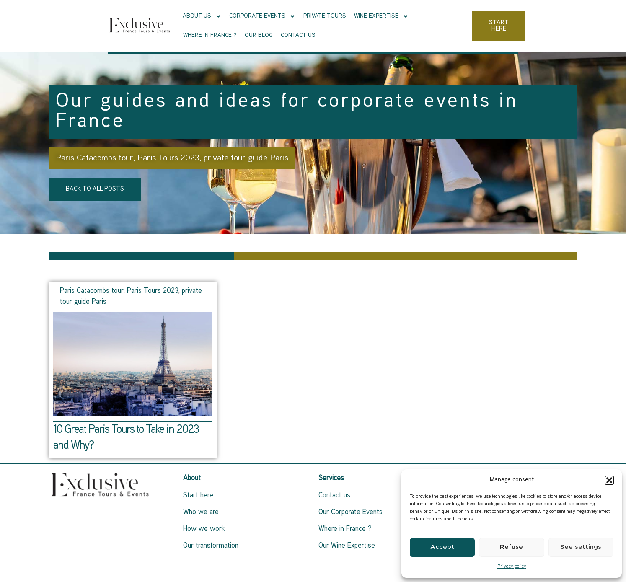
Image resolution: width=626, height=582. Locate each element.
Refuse (511, 547)
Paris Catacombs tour (94, 158)
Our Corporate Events (350, 512)
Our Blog (467, 25)
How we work (204, 529)
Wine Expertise (356, 25)
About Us (177, 25)
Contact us (506, 25)
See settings (580, 547)
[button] (609, 480)
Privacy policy (511, 566)
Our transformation (210, 546)
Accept (442, 547)
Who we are (201, 512)
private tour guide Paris (246, 158)
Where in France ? (418, 25)
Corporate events (237, 25)
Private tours (300, 25)
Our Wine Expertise (346, 546)
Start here (198, 495)
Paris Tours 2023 (168, 158)
